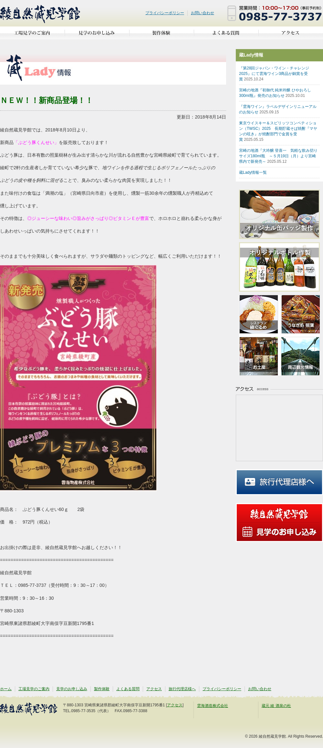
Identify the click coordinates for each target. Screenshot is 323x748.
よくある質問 (226, 35)
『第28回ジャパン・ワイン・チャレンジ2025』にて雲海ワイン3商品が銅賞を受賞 (274, 73)
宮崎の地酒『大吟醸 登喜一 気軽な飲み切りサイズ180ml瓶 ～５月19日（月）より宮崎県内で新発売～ (278, 156)
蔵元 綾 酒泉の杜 (276, 705)
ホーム (6, 689)
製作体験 (161, 35)
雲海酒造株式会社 (212, 705)
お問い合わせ (202, 13)
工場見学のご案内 (32, 35)
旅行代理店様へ (279, 482)
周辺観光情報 (299, 355)
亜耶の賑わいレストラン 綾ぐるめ (259, 315)
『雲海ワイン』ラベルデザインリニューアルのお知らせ (278, 109)
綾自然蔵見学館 (40, 13)
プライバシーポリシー (164, 13)
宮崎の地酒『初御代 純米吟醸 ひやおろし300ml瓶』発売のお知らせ (275, 93)
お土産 (259, 355)
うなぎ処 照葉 (299, 315)
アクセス (290, 35)
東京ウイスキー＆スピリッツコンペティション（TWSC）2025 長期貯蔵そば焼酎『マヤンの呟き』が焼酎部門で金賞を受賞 (278, 131)
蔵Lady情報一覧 (253, 172)
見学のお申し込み (97, 35)
